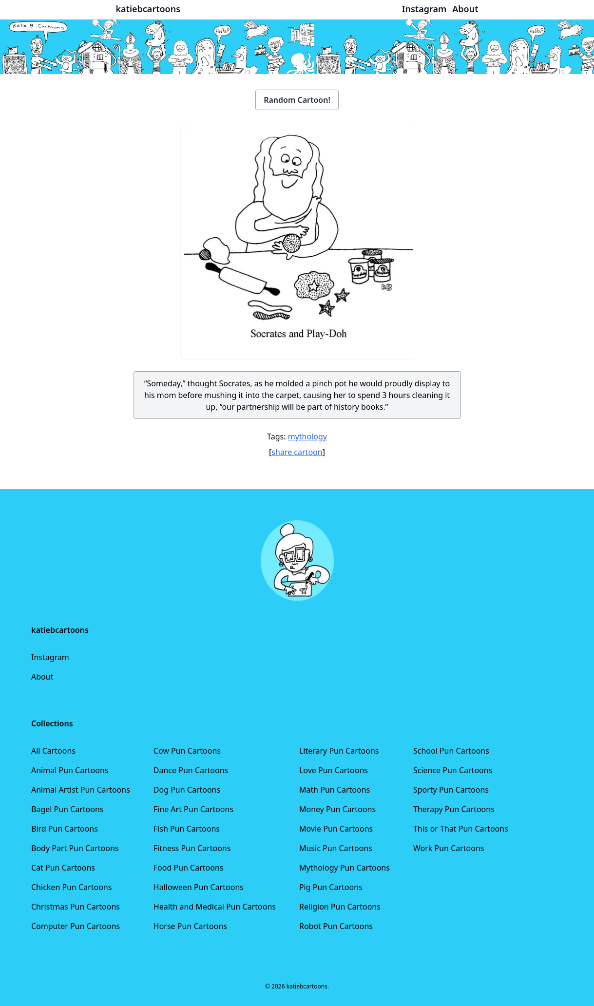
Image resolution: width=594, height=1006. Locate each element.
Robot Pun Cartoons (336, 926)
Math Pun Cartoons (334, 789)
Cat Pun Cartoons (63, 867)
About (42, 676)
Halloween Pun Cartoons (198, 887)
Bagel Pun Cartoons (67, 809)
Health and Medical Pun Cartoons (214, 906)
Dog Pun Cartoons (186, 789)
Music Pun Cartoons (335, 848)
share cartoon (296, 452)
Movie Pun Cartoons (336, 828)
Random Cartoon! (297, 100)
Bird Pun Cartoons (64, 828)
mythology (307, 436)
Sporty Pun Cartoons (451, 789)
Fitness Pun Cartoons (192, 848)
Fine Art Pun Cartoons (193, 809)
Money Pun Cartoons (337, 809)
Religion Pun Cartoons (340, 906)
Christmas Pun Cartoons (75, 906)
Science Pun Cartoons (452, 770)
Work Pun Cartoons (448, 848)
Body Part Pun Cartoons (74, 848)
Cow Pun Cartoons (187, 750)
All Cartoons (53, 750)
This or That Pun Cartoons (460, 828)
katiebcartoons (148, 9)
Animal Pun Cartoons (69, 770)
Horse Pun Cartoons (190, 926)
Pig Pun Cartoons (331, 887)
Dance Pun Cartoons (190, 770)
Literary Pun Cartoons (339, 750)
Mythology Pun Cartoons (344, 867)
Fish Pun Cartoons (186, 828)
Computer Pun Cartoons (75, 926)
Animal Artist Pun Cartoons (80, 789)
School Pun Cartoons (451, 750)
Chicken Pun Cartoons (71, 887)
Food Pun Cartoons (188, 867)
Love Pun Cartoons (333, 770)
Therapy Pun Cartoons (454, 809)
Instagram (50, 657)
